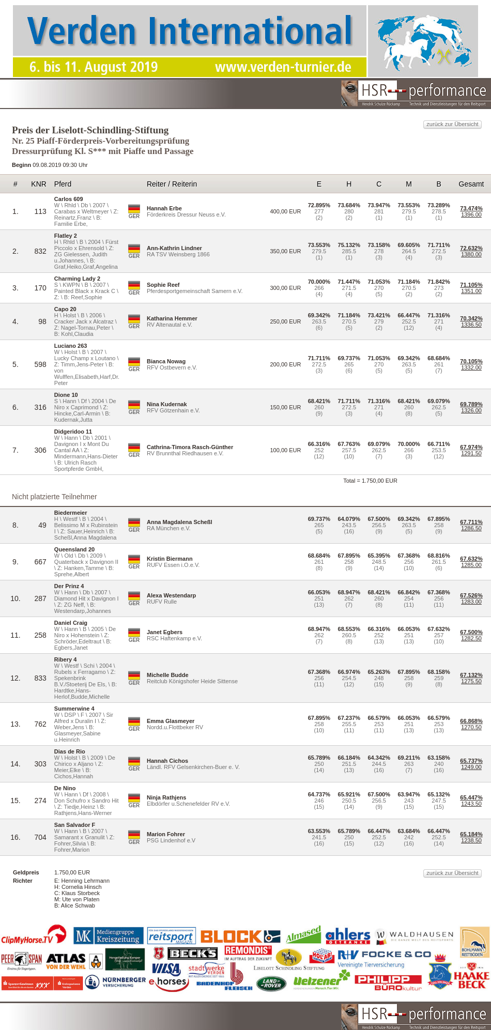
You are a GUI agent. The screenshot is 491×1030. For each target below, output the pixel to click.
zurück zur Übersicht (452, 124)
